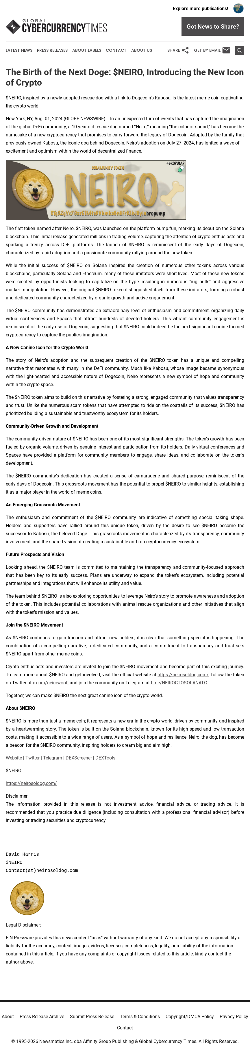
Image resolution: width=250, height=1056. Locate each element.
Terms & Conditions (140, 1016)
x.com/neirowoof (50, 683)
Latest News (19, 50)
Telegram (52, 758)
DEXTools (105, 758)
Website (14, 758)
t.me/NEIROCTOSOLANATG (179, 683)
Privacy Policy (234, 1016)
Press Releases (52, 50)
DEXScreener (79, 758)
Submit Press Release (92, 1016)
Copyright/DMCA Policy (190, 1016)
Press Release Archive (42, 1016)
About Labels (86, 50)
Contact (116, 50)
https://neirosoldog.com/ (183, 674)
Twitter (32, 758)
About (8, 1016)
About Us (141, 50)
